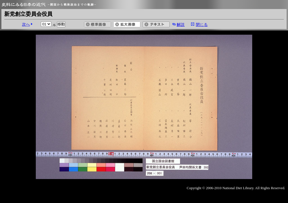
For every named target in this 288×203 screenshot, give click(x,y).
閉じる (202, 24)
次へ (26, 24)
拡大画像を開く (126, 24)
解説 (181, 24)
